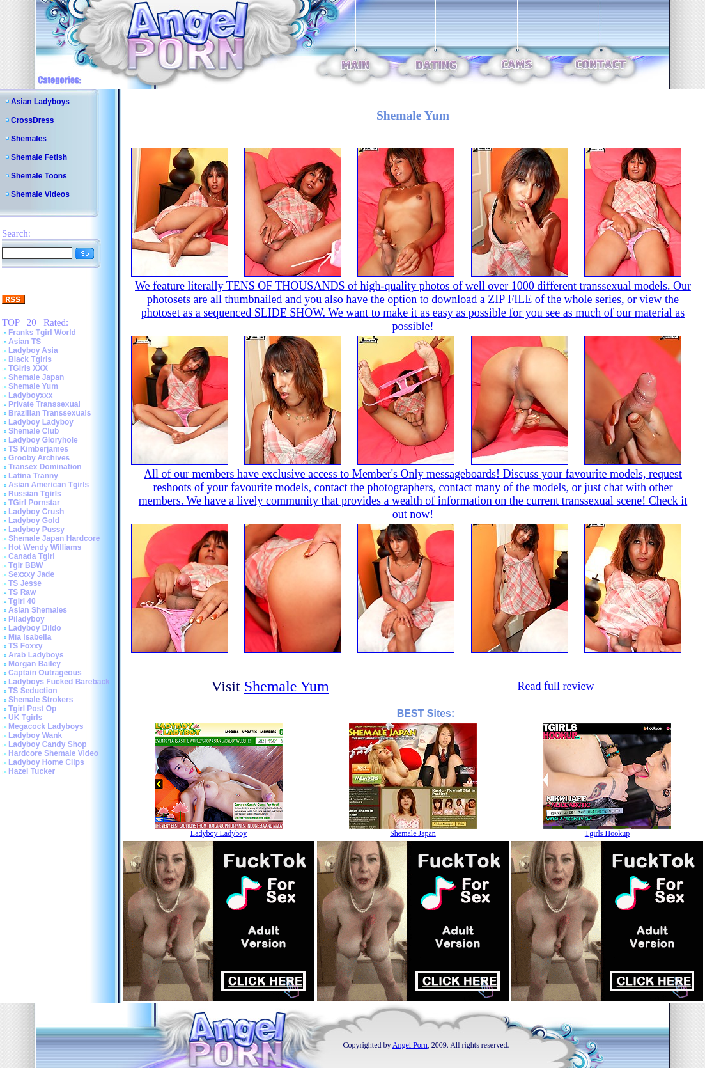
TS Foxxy (25, 645)
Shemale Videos (40, 194)
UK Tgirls (25, 717)
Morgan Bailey (34, 663)
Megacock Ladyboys (45, 726)
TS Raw (22, 592)
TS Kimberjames (38, 448)
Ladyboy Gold (33, 520)
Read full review (555, 686)
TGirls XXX (28, 368)
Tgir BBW (25, 565)
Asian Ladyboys (40, 101)
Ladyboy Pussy (36, 529)
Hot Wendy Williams (44, 547)
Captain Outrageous (45, 672)
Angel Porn (410, 1045)
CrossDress (32, 120)
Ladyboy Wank (35, 735)
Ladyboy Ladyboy (41, 422)
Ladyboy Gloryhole (43, 440)
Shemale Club (33, 431)
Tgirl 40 (22, 601)
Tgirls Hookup (607, 833)
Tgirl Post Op (32, 708)
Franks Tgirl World (42, 332)
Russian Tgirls (34, 493)
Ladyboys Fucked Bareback (59, 681)
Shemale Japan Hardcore (54, 538)
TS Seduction (33, 690)
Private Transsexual (44, 404)
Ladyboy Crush (36, 511)
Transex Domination (45, 466)
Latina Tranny (33, 475)
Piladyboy (26, 619)
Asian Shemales (37, 610)
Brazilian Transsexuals (49, 413)
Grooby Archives (39, 457)
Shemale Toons (39, 175)
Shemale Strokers (40, 699)
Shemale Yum (33, 386)
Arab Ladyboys (36, 654)
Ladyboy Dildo (34, 628)
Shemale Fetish (39, 157)
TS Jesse (25, 583)
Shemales (29, 138)
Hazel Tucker (31, 771)
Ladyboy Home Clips (46, 762)
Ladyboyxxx (30, 395)
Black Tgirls (30, 359)
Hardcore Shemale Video (53, 753)
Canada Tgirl (31, 556)
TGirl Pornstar (34, 502)
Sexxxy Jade (31, 574)
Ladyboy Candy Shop (47, 744)
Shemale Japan (36, 377)
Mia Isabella (29, 636)
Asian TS (24, 341)
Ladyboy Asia (33, 350)
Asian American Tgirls (48, 484)
